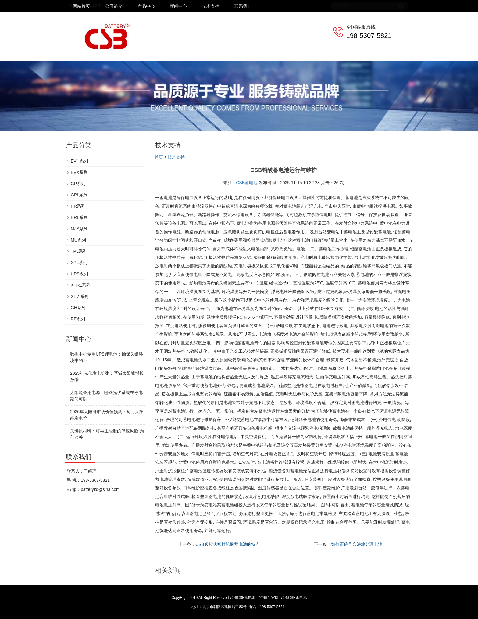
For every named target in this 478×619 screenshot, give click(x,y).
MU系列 (78, 240)
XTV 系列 (80, 296)
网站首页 (81, 6)
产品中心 (146, 6)
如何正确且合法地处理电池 (356, 544)
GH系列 (78, 307)
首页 (159, 157)
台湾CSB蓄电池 (294, 598)
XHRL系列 (81, 285)
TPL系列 (79, 251)
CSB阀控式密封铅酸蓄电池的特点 (227, 544)
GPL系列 (79, 194)
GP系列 (78, 183)
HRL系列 (79, 217)
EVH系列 (79, 161)
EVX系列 (79, 172)
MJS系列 (79, 228)
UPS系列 (79, 273)
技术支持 (210, 6)
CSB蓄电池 (247, 182)
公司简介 (113, 6)
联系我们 (242, 6)
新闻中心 (178, 6)
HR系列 (78, 206)
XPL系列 (79, 262)
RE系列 (78, 319)
